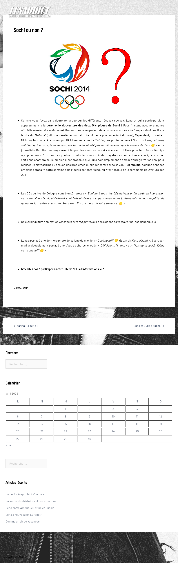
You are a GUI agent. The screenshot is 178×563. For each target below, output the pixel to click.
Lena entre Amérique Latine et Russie (30, 507)
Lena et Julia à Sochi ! (147, 325)
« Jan (9, 445)
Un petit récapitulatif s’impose (25, 494)
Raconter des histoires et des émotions (31, 501)
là (158, 130)
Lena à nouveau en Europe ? (23, 514)
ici (117, 130)
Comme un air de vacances (23, 521)
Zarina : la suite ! (27, 325)
